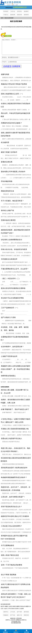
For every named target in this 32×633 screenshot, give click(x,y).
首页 (2, 18)
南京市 (2, 609)
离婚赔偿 (5, 618)
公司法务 (12, 614)
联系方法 (24, 623)
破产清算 (19, 614)
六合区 (5, 611)
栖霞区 (27, 609)
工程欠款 (12, 11)
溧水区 (13, 611)
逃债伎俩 (12, 14)
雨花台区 (22, 609)
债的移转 (26, 14)
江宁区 (9, 611)
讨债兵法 (5, 14)
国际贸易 (26, 618)
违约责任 (19, 11)
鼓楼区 (6, 609)
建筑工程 (19, 618)
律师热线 (5, 631)
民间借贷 (5, 11)
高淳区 (17, 611)
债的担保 (19, 14)
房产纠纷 (12, 618)
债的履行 (26, 11)
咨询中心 (8, 623)
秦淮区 (14, 609)
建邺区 (18, 609)
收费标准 (18, 623)
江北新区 (21, 611)
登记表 (13, 623)
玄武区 (10, 609)
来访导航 (26, 631)
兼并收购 (26, 614)
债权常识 (5, 614)
